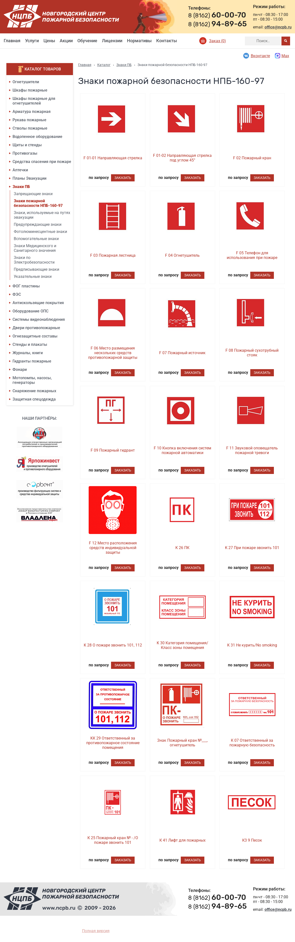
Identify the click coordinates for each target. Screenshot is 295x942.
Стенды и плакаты (30, 344)
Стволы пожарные (30, 128)
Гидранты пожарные (32, 361)
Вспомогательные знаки (36, 238)
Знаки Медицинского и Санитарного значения (35, 248)
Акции (66, 40)
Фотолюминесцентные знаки (40, 231)
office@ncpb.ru (278, 27)
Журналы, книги (28, 352)
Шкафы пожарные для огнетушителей (34, 101)
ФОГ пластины (26, 286)
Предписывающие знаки (36, 269)
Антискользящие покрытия (38, 302)
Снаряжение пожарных (34, 391)
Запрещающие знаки (33, 193)
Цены (49, 40)
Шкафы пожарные (30, 90)
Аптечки (20, 170)
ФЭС (17, 294)
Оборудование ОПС (30, 311)
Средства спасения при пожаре (42, 161)
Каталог (104, 65)
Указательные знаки (33, 276)
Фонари (20, 369)
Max (282, 55)
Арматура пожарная (32, 111)
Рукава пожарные (29, 120)
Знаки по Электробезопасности (34, 260)
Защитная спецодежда (34, 399)
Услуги (32, 40)
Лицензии (112, 40)
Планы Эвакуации (29, 178)
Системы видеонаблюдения (39, 319)
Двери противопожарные (36, 327)
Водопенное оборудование (37, 136)
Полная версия (96, 931)
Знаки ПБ (21, 186)
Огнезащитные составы (35, 336)
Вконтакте (256, 55)
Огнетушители (26, 82)
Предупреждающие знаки (37, 224)
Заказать (122, 178)
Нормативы (139, 40)
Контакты (166, 40)
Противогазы (25, 153)
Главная (12, 40)
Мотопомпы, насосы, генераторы (32, 380)
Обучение (87, 40)
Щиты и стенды (27, 145)
